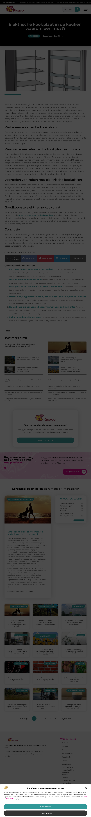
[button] (86, 788)
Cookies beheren (45, 813)
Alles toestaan (45, 807)
